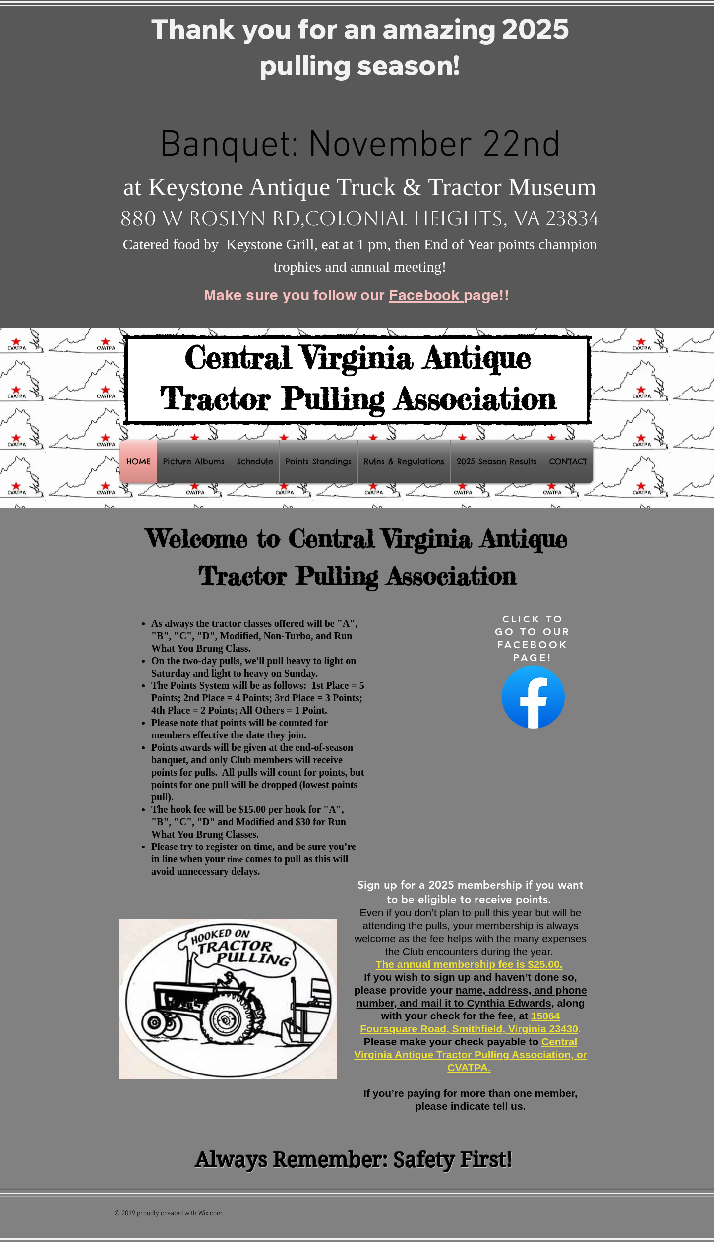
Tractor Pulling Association (357, 398)
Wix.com (210, 1213)
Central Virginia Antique (357, 357)
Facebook (426, 295)
